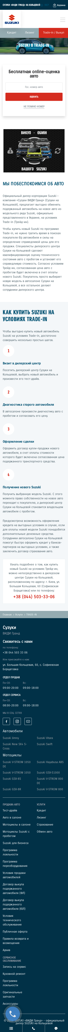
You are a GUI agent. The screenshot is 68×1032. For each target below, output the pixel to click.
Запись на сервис (14, 967)
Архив (6, 950)
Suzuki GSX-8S (12, 779)
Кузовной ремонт (14, 974)
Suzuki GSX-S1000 (48, 772)
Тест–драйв (10, 810)
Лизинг (29, 32)
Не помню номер (34, 106)
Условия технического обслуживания (12, 920)
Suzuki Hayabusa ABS (50, 762)
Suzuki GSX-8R (12, 789)
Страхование (45, 824)
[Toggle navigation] (62, 19)
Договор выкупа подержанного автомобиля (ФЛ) (14, 889)
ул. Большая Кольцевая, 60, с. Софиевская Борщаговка (31, 667)
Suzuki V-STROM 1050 (17, 772)
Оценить (34, 96)
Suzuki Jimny (11, 738)
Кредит (11, 32)
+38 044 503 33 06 (15, 652)
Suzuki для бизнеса (15, 843)
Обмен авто (44, 831)
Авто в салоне (12, 817)
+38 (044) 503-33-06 (34, 596)
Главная (7, 614)
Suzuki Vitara (45, 738)
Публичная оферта (15, 931)
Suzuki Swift (44, 744)
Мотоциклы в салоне (17, 824)
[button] (59, 5)
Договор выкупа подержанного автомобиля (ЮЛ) (14, 905)
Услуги (19, 614)
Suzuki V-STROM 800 (50, 789)
